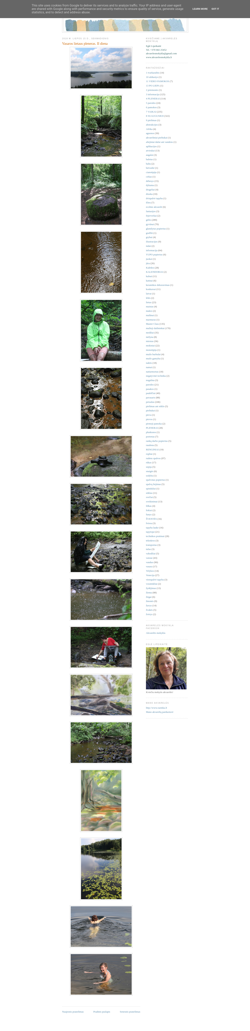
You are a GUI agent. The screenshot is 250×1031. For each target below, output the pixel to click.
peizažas (150, 401)
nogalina (150, 380)
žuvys (149, 605)
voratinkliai (151, 583)
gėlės (148, 219)
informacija (151, 250)
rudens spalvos (153, 458)
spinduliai (151, 488)
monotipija (151, 349)
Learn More (200, 8)
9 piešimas (151, 120)
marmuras (151, 319)
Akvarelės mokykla (155, 632)
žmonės (150, 601)
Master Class (152, 323)
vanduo (149, 562)
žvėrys (149, 614)
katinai (149, 280)
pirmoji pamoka (154, 423)
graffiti (149, 233)
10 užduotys (152, 77)
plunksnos (151, 432)
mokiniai (150, 345)
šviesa (149, 523)
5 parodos (151, 103)
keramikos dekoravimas (158, 285)
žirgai (148, 596)
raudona (150, 445)
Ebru (148, 202)
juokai (149, 258)
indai (148, 246)
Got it (215, 8)
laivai (148, 293)
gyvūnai (150, 224)
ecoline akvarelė (154, 206)
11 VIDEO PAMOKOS (157, 81)
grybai (149, 237)
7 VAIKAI (151, 111)
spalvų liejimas (153, 484)
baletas (149, 159)
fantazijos (151, 211)
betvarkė (150, 167)
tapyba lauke (152, 527)
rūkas (148, 462)
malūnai (150, 315)
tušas (148, 549)
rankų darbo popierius (157, 441)
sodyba (149, 475)
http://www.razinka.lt (156, 707)
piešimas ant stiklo (155, 406)
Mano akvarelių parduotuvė (159, 712)
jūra (148, 263)
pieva (148, 414)
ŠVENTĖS (151, 518)
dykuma (150, 185)
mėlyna (149, 337)
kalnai (149, 276)
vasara (149, 566)
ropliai (149, 453)
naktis (149, 362)
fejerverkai (151, 215)
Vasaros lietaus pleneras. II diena (85, 44)
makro (149, 310)
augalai (149, 154)
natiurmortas (152, 371)
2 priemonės (152, 90)
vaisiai (149, 557)
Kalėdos (150, 267)
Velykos (150, 570)
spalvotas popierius (155, 479)
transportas (151, 544)
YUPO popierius (154, 254)
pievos (149, 419)
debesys (150, 181)
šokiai (149, 510)
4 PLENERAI (153, 98)
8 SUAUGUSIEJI (155, 115)
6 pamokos (151, 107)
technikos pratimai (155, 536)
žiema (149, 592)
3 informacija (152, 94)
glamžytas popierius (156, 228)
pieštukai (150, 410)
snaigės (149, 471)
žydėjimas (151, 588)
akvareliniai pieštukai (156, 137)
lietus (148, 302)
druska (149, 194)
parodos (150, 384)
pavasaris (150, 397)
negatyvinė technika (156, 375)
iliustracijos (152, 241)
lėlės (148, 298)
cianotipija (151, 172)
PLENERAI (152, 427)
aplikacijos (151, 146)
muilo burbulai (153, 354)
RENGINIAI (152, 449)
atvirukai (150, 150)
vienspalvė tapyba (155, 579)
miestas (149, 341)
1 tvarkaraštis (152, 72)
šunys (149, 514)
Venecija (150, 575)
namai (149, 367)
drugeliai (150, 189)
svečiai (149, 497)
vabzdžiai (150, 553)
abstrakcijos (152, 124)
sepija (149, 466)
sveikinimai (152, 501)
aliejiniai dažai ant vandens (159, 142)
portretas (150, 436)
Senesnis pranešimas (130, 1011)
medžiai (150, 332)
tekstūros (150, 540)
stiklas (149, 493)
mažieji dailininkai (155, 328)
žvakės (149, 609)
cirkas (149, 176)
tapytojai (150, 531)
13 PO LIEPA (153, 85)
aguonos (150, 133)
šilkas (149, 505)
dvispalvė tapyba (154, 198)
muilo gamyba (153, 358)
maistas (149, 306)
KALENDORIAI (154, 271)
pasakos (150, 389)
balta (148, 163)
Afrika (149, 129)
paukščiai (150, 393)
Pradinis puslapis (101, 1011)
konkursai (151, 289)
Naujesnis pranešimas (73, 1011)
